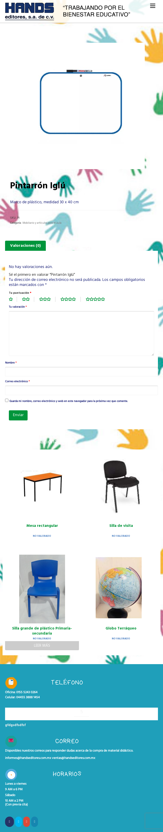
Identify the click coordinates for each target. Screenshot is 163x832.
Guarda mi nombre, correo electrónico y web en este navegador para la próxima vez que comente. (68, 401)
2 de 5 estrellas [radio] (28, 299)
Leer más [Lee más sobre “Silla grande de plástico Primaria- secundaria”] (42, 646)
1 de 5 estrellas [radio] (13, 299)
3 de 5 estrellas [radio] (47, 299)
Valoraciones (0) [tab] (25, 245)
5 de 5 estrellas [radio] (98, 299)
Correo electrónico (17, 381)
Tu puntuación (20, 293)
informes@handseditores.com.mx (28, 758)
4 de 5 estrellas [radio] (70, 299)
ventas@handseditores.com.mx (73, 758)
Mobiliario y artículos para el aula (42, 223)
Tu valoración (18, 307)
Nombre (10, 363)
